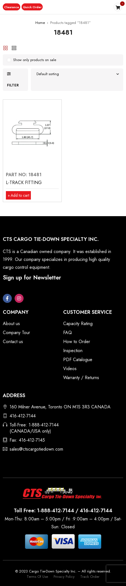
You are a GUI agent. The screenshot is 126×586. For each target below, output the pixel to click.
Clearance (11, 7)
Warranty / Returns (81, 377)
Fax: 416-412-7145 (27, 440)
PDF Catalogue (77, 359)
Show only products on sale (34, 59)
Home (40, 22)
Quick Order (32, 7)
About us (11, 323)
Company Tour (16, 332)
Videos (70, 368)
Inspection (73, 350)
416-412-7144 (23, 416)
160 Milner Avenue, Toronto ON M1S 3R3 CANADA (60, 407)
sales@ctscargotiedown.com (36, 449)
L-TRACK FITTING (24, 182)
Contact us (13, 341)
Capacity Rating (78, 323)
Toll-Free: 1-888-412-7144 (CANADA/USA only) (34, 428)
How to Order (76, 341)
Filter (13, 85)
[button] (11, 7)
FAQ (67, 332)
